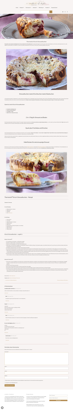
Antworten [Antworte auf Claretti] (6, 312)
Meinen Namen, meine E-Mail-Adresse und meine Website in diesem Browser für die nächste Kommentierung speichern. (24, 380)
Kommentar (7, 351)
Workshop (41, 7)
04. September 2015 (10, 315)
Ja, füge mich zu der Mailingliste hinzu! (11, 382)
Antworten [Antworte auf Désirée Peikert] (7, 340)
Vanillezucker (10, 212)
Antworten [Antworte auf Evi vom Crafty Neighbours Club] (6, 332)
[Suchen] (50, 12)
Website (6, 375)
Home (17, 7)
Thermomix (28, 7)
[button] (2, 408)
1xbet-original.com (12, 275)
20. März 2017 (17, 323)
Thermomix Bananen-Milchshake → (62, 280)
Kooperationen (54, 7)
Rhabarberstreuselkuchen (42, 146)
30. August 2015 (18, 288)
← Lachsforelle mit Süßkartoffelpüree (10, 280)
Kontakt (47, 7)
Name (6, 366)
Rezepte (22, 7)
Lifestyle (35, 7)
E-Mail (6, 371)
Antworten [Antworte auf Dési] (7, 300)
